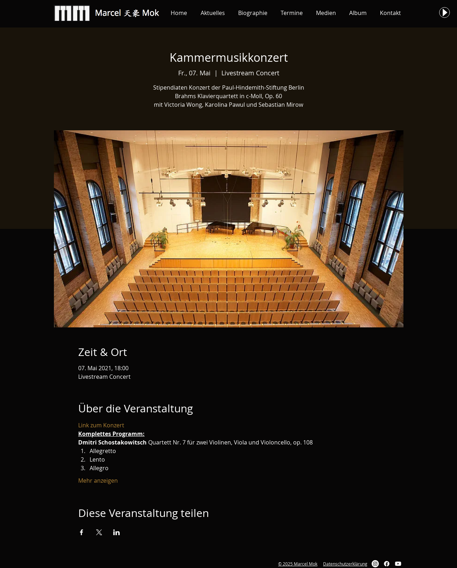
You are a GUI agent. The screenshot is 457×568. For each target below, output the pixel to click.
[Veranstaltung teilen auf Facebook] (81, 532)
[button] (212, 13)
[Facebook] (386, 563)
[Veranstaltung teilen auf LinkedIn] (116, 532)
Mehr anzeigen (98, 480)
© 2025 (285, 564)
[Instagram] (375, 563)
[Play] (445, 12)
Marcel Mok (305, 564)
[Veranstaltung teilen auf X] (99, 532)
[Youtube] (398, 563)
